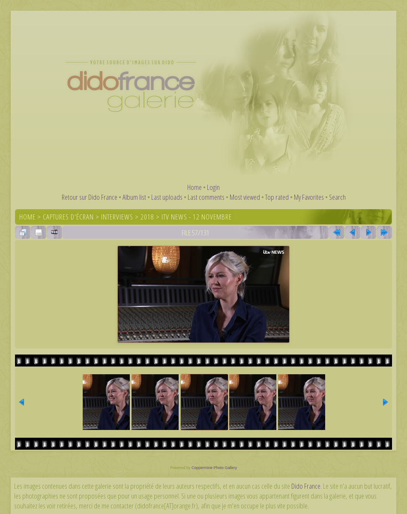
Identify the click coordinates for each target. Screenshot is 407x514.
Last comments (206, 197)
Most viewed (245, 197)
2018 (147, 217)
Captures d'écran (68, 217)
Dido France (305, 486)
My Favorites (309, 197)
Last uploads (167, 197)
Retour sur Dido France (89, 197)
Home (194, 187)
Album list (134, 197)
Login (213, 187)
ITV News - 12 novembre (197, 217)
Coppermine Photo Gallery (214, 468)
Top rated (277, 197)
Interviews (117, 217)
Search (337, 197)
